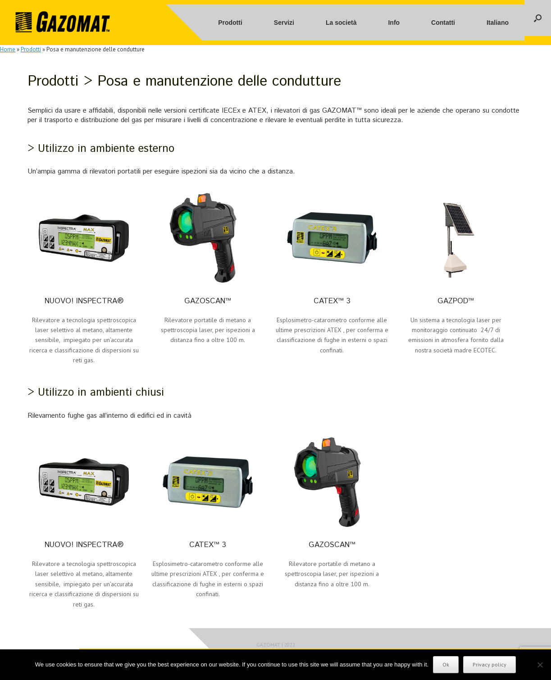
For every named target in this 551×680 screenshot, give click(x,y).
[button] (537, 18)
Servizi (284, 22)
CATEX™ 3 (332, 301)
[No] (539, 664)
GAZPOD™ (455, 301)
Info (394, 22)
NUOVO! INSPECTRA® (84, 301)
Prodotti (230, 22)
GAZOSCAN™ (207, 301)
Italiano (498, 22)
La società (341, 22)
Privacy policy (489, 664)
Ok (445, 664)
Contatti (443, 22)
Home (7, 49)
